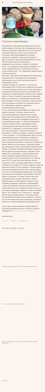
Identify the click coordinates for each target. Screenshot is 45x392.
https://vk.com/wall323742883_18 (23, 211)
